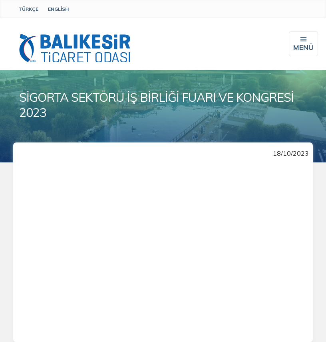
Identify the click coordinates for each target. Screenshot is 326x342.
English (58, 9)
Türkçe (28, 9)
